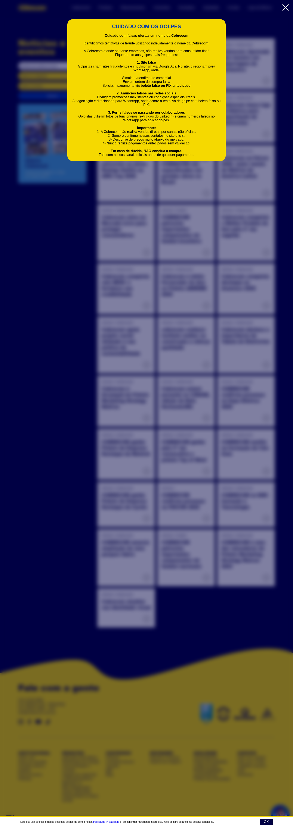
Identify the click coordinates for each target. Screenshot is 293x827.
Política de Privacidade (106, 821)
